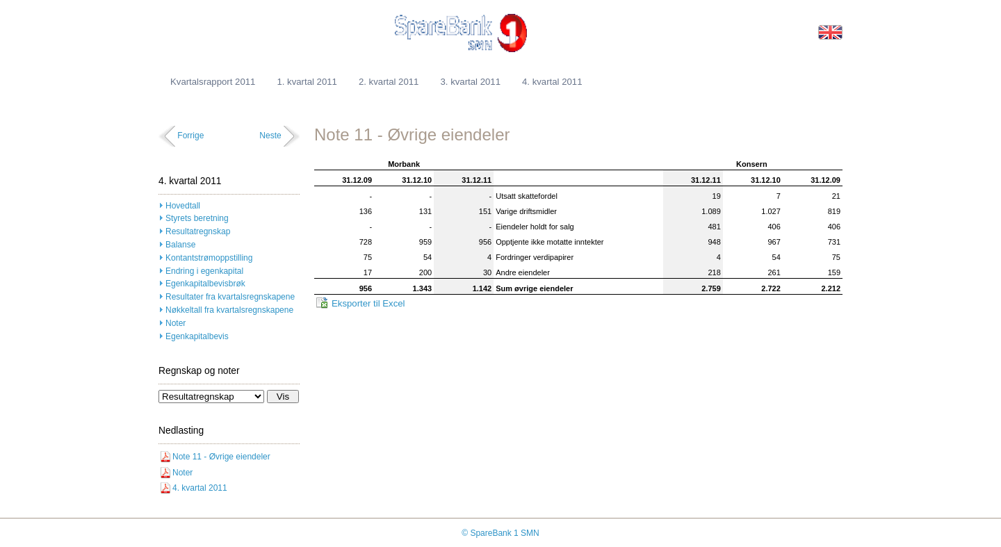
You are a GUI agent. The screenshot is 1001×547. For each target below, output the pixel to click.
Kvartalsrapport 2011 (212, 81)
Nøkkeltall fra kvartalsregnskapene (229, 310)
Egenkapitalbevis (197, 336)
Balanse (180, 245)
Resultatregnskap (197, 231)
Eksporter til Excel (368, 303)
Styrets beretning (197, 218)
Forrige (190, 135)
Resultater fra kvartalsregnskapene (230, 297)
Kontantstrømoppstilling (208, 258)
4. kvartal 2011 (552, 81)
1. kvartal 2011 (307, 81)
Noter (175, 323)
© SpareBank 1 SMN (500, 533)
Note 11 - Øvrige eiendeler (221, 457)
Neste (270, 135)
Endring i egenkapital (204, 271)
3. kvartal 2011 (470, 81)
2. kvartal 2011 (389, 81)
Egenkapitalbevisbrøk (205, 283)
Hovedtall (182, 206)
